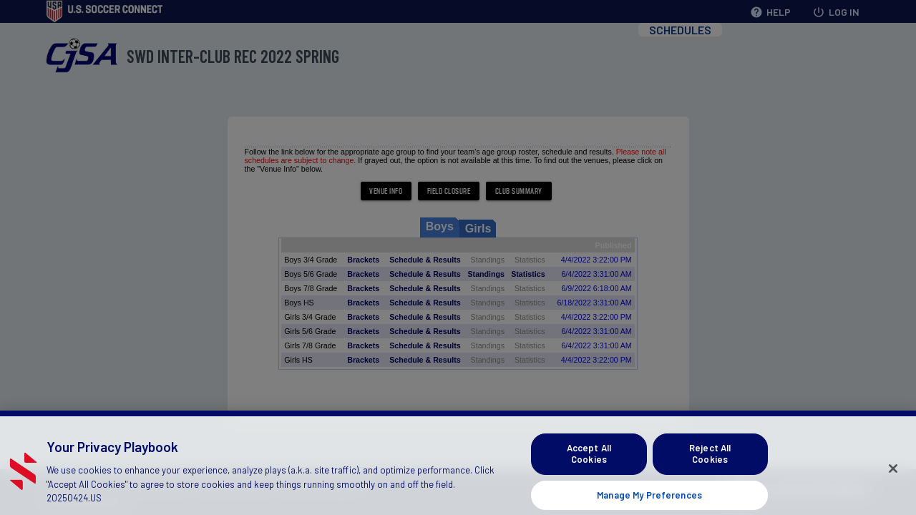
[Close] (893, 478)
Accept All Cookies (589, 462)
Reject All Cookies (710, 462)
